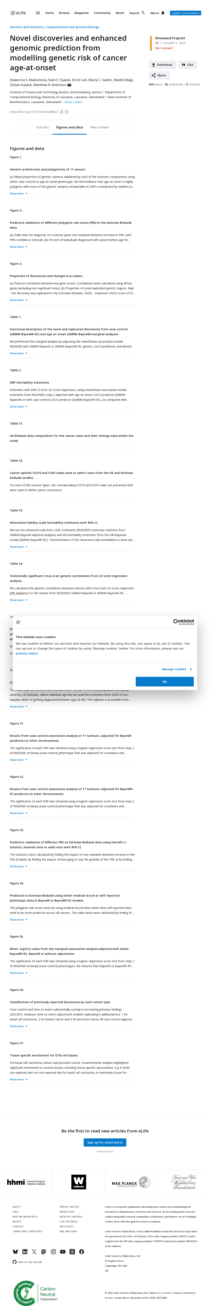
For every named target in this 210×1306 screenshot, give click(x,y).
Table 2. (15, 370)
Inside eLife (67, 1211)
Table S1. (16, 423)
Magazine (81, 13)
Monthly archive (71, 1216)
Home (49, 13)
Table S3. (16, 510)
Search (134, 13)
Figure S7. (17, 1043)
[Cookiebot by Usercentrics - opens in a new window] (176, 622)
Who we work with (25, 1216)
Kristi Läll (79, 80)
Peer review (99, 127)
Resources (67, 1226)
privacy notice (27, 653)
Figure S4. (17, 883)
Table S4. (16, 564)
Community (102, 13)
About (120, 13)
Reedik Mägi (123, 80)
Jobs (15, 1211)
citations (193, 84)
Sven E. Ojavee (59, 80)
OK (164, 681)
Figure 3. (16, 264)
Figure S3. (17, 830)
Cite (190, 65)
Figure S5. (17, 936)
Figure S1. (17, 723)
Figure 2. (16, 210)
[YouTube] (63, 1253)
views (155, 84)
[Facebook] (81, 1253)
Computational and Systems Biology (72, 27)
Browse (64, 13)
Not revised (163, 48)
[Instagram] (53, 1253)
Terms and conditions (27, 1231)
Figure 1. (16, 157)
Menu (35, 12)
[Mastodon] (44, 1253)
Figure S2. (17, 777)
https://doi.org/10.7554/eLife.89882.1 (34, 112)
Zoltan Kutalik (21, 85)
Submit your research (185, 13)
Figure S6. (17, 990)
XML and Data (68, 1231)
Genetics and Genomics (27, 27)
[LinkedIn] (25, 1253)
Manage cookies (174, 669)
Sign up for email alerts (105, 1142)
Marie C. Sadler (100, 80)
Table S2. (16, 460)
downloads (174, 84)
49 (12, 593)
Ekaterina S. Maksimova (28, 80)
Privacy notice (105, 1151)
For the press (69, 1221)
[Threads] (72, 1253)
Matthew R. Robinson (52, 84)
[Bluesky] (15, 1253)
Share (161, 75)
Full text (42, 127)
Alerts (154, 13)
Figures (62, 127)
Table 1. (15, 317)
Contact (18, 1226)
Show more (17, 193)
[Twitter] (34, 1253)
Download (164, 65)
